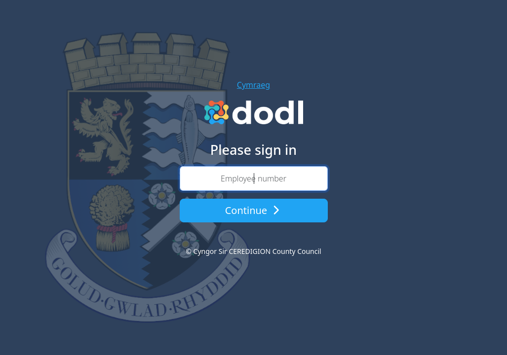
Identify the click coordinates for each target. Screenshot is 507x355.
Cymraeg (253, 84)
